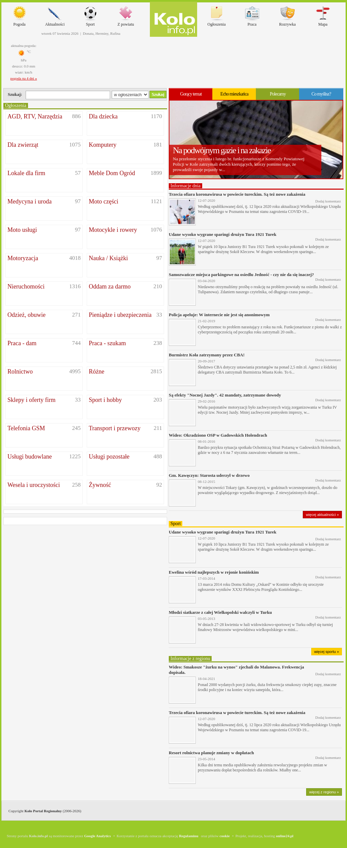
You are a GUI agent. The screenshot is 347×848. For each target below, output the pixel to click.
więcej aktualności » (322, 515)
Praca (252, 15)
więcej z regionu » (324, 792)
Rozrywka (287, 15)
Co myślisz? (321, 94)
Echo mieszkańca (234, 94)
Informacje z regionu (190, 658)
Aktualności (55, 15)
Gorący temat (191, 94)
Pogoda (19, 15)
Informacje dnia (185, 185)
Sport (90, 15)
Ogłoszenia (217, 15)
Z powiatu (125, 15)
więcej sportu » (326, 652)
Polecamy (278, 94)
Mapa (323, 15)
